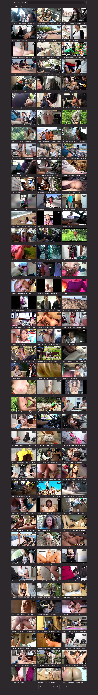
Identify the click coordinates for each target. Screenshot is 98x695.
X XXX (18, 2)
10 (66, 686)
